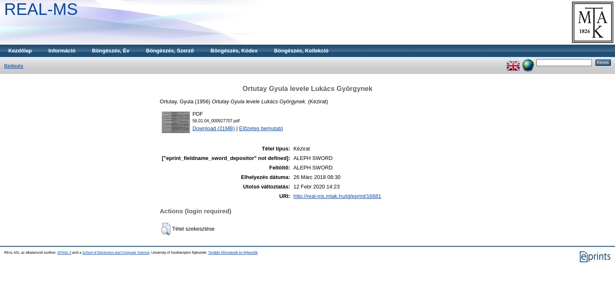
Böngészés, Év (110, 51)
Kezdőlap (20, 51)
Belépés (13, 66)
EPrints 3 (64, 253)
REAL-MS (41, 9)
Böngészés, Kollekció (301, 51)
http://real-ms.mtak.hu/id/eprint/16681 (337, 196)
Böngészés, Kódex (234, 51)
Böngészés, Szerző (170, 51)
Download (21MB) (213, 128)
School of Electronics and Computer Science (115, 253)
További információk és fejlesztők (233, 253)
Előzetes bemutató (261, 128)
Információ (61, 51)
